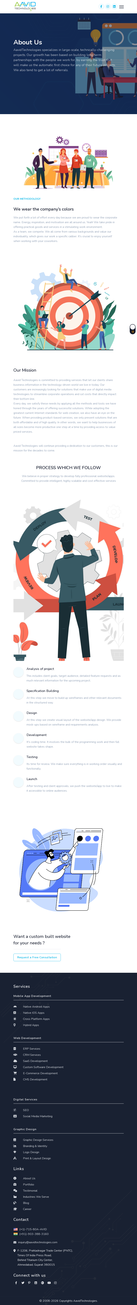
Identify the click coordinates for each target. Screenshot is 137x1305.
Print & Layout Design (32, 1158)
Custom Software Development (38, 1067)
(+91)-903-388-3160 (31, 1234)
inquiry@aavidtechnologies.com (37, 1242)
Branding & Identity (30, 1146)
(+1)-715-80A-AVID (30, 1229)
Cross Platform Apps (31, 1019)
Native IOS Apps (29, 1013)
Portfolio (23, 1185)
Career (22, 1209)
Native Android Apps (31, 1007)
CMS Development (30, 1079)
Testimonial (25, 1191)
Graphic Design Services (33, 1140)
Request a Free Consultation (37, 957)
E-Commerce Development (35, 1073)
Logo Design (26, 1152)
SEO (21, 1110)
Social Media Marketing (33, 1116)
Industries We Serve (31, 1197)
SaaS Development (30, 1061)
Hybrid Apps (26, 1025)
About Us (24, 1178)
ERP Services (26, 1049)
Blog (21, 1203)
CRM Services (27, 1055)
